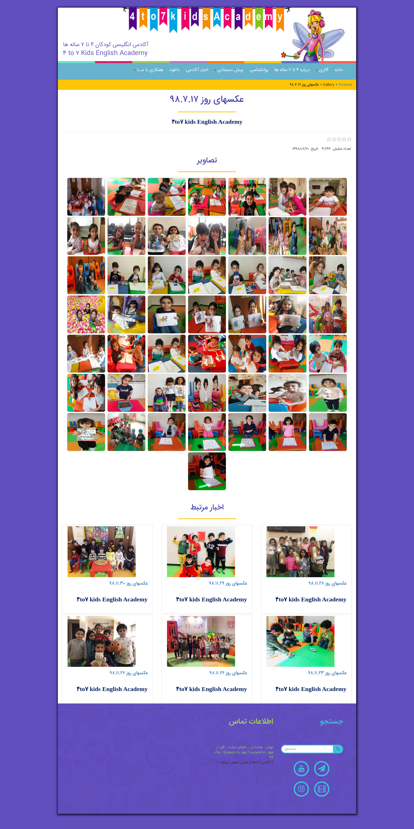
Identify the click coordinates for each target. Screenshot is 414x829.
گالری (322, 70)
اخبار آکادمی (197, 70)
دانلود (174, 70)
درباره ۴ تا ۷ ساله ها (292, 70)
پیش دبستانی (228, 70)
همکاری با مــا (148, 70)
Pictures (345, 85)
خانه (339, 70)
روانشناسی (259, 70)
